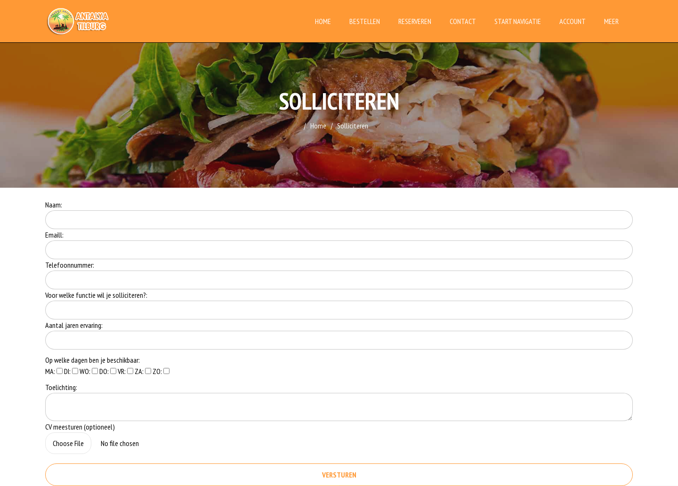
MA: (54, 371)
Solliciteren (352, 125)
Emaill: (54, 234)
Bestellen (364, 21)
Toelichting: (61, 387)
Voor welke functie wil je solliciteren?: (96, 295)
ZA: (143, 371)
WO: (89, 371)
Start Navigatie (517, 21)
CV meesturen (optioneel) (80, 426)
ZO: (161, 371)
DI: (71, 371)
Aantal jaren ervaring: (74, 325)
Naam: (53, 204)
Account (572, 21)
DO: (107, 371)
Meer (611, 21)
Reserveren (414, 21)
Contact (463, 21)
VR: (125, 371)
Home (323, 21)
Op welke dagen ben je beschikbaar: (92, 360)
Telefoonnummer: (69, 265)
